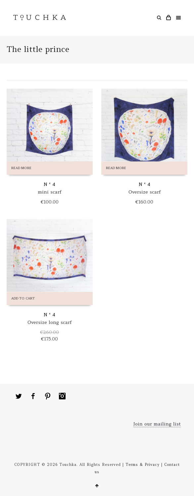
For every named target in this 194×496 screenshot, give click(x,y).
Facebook (33, 396)
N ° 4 (49, 184)
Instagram (62, 396)
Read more (21, 168)
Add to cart (23, 298)
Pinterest (47, 396)
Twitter (18, 396)
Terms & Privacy (142, 464)
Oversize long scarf (49, 322)
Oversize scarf (144, 192)
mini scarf (49, 192)
